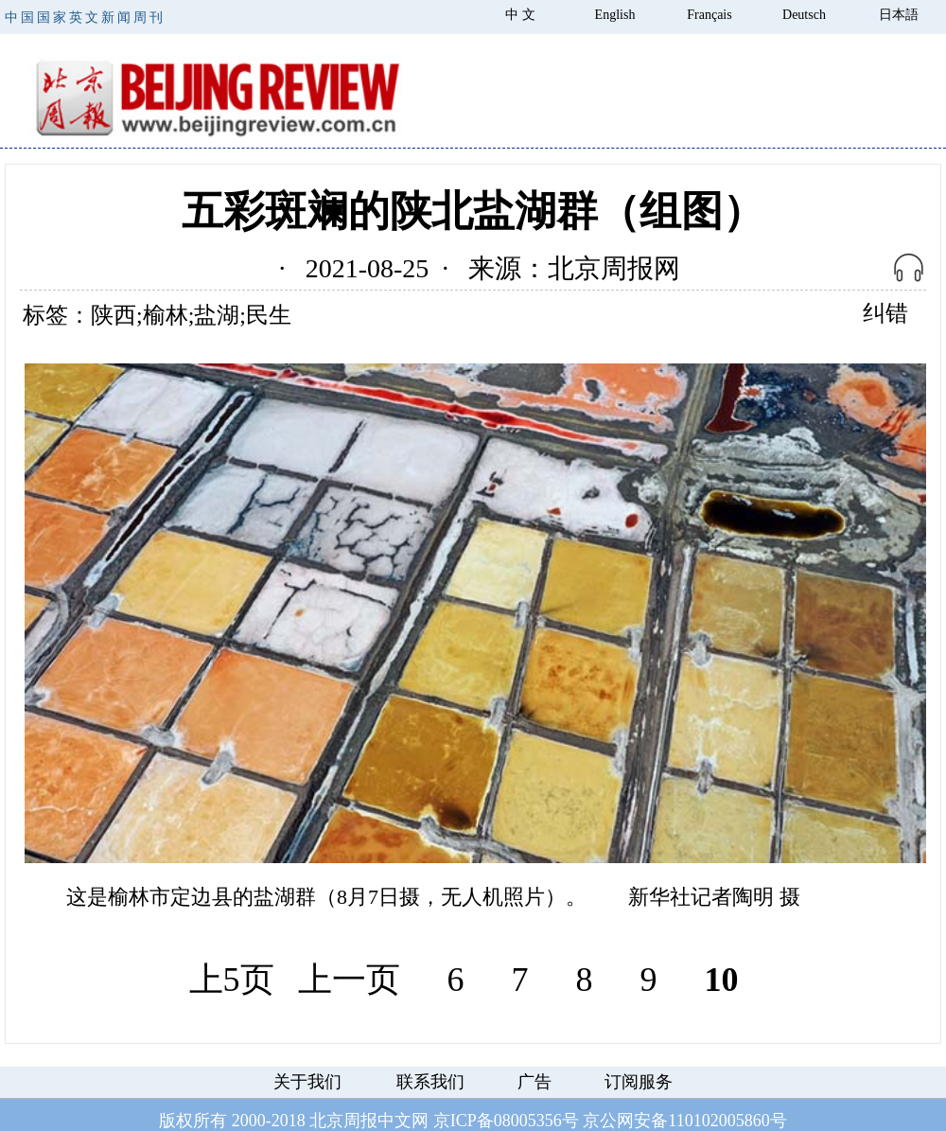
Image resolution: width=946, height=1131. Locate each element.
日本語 (899, 15)
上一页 (349, 979)
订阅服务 (638, 1081)
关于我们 (307, 1081)
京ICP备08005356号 (506, 1120)
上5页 (231, 979)
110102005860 (718, 1120)
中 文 (520, 15)
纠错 (885, 313)
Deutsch (804, 15)
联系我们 (430, 1081)
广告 (534, 1081)
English (615, 15)
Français (709, 15)
